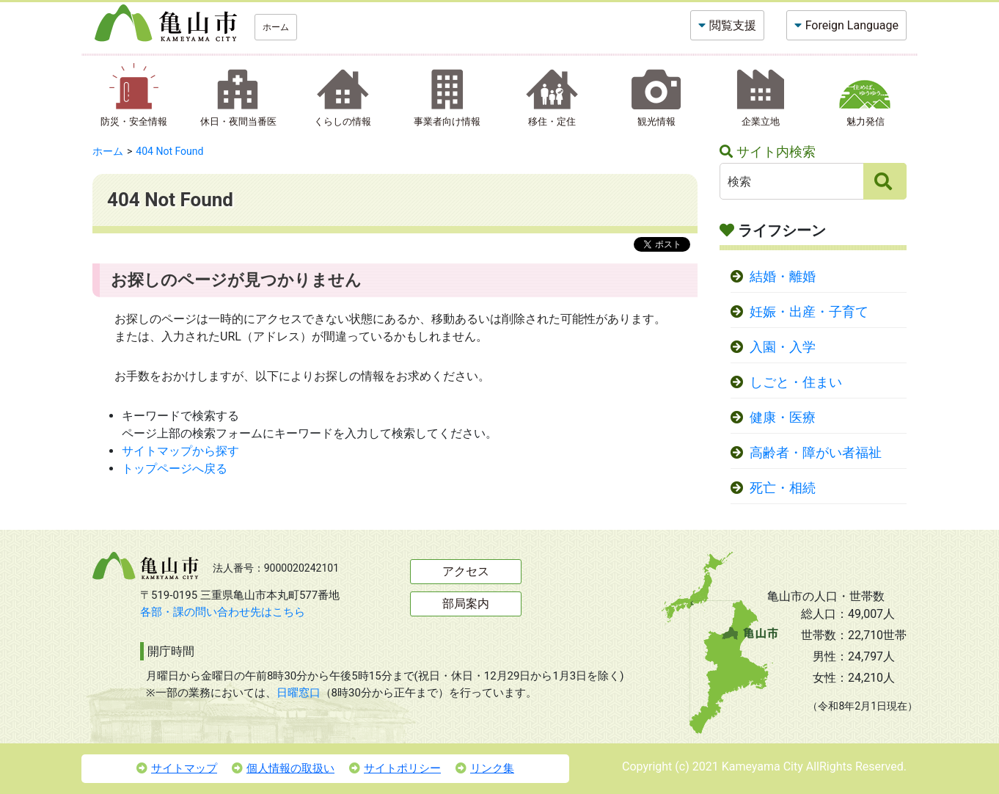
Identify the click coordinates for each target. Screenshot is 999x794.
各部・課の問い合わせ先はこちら (222, 612)
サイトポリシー (395, 768)
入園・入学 (783, 347)
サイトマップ (176, 768)
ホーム (276, 27)
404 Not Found (169, 151)
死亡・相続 (783, 488)
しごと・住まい (796, 382)
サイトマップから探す (180, 451)
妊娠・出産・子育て (809, 312)
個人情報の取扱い (283, 768)
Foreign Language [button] (852, 25)
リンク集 (484, 768)
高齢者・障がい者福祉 (816, 452)
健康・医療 (783, 417)
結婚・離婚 (783, 276)
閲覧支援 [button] (732, 25)
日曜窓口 (299, 692)
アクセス (465, 571)
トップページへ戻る (174, 469)
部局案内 (465, 604)
